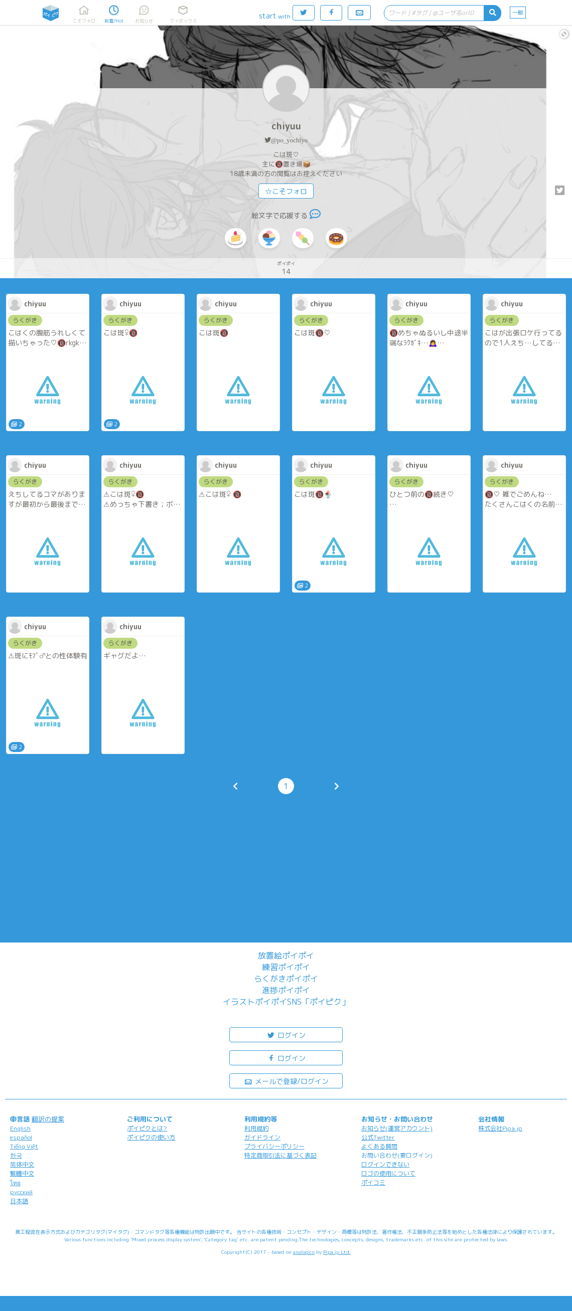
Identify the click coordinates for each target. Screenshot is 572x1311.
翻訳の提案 (48, 1118)
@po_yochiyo (289, 140)
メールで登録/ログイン (286, 1080)
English (20, 1128)
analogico (304, 1251)
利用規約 (256, 1128)
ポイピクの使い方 (151, 1137)
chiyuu (286, 126)
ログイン (286, 1034)
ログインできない (385, 1164)
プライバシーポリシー (274, 1146)
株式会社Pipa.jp (500, 1128)
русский (21, 1192)
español (21, 1137)
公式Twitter (378, 1137)
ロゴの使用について (388, 1173)
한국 (16, 1155)
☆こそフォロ (286, 191)
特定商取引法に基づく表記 (280, 1155)
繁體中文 (22, 1173)
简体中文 (22, 1164)
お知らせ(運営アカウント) (397, 1128)
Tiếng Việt (24, 1146)
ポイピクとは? (147, 1128)
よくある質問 (379, 1146)
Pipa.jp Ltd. (337, 1251)
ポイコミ (373, 1182)
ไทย (15, 1183)
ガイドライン (262, 1137)
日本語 (19, 1201)
